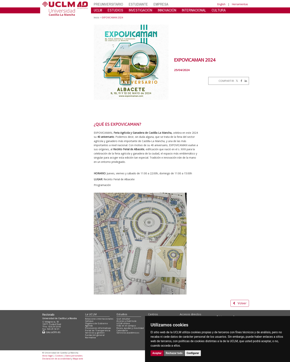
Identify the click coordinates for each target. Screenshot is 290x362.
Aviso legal (47, 355)
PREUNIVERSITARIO (108, 4)
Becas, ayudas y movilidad (130, 328)
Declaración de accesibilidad (56, 358)
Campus (89, 321)
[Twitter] (236, 81)
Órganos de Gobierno (96, 323)
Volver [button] (240, 303)
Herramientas (240, 4)
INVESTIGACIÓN (140, 10)
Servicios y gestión (94, 332)
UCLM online (123, 323)
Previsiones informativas (98, 328)
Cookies (59, 355)
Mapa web (78, 358)
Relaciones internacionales (99, 318)
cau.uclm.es (51, 332)
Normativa (90, 337)
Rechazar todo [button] (174, 353)
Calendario (122, 330)
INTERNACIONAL (194, 10)
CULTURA (219, 10)
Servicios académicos (128, 332)
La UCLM (91, 314)
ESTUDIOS (115, 10)
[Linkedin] (245, 81)
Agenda (89, 325)
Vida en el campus (126, 325)
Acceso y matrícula (126, 321)
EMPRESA (161, 4)
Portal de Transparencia (97, 330)
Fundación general (95, 335)
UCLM (98, 10)
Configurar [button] (193, 353)
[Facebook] (240, 81)
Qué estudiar (123, 318)
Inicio (96, 17)
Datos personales (73, 355)
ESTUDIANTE (138, 4)
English (221, 4)
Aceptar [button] (157, 353)
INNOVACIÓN (167, 10)
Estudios (122, 314)
